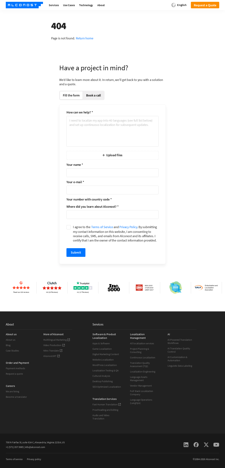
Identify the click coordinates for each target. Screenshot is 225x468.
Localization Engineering (142, 371)
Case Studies (12, 350)
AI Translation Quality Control (179, 350)
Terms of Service (102, 227)
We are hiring (12, 391)
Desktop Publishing (102, 381)
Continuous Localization (142, 357)
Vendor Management (141, 385)
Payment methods (15, 368)
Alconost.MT (51, 356)
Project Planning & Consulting (139, 350)
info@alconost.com (35, 447)
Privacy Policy (128, 227)
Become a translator (16, 396)
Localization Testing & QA (105, 370)
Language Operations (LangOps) (141, 401)
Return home (84, 38)
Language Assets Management (138, 378)
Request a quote (14, 373)
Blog (8, 345)
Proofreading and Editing (105, 409)
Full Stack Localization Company (141, 392)
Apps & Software (101, 343)
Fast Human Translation (106, 404)
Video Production (54, 345)
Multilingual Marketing (56, 339)
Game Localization (102, 348)
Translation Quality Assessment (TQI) (140, 364)
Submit (76, 252)
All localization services (142, 343)
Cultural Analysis (101, 376)
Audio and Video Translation (100, 417)
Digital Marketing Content (105, 354)
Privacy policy (34, 459)
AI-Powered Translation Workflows (180, 341)
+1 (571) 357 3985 (14, 447)
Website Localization (103, 359)
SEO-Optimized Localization (106, 386)
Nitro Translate (52, 350)
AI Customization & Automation (177, 358)
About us (10, 339)
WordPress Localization (104, 365)
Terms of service (14, 459)
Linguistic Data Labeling (180, 365)
